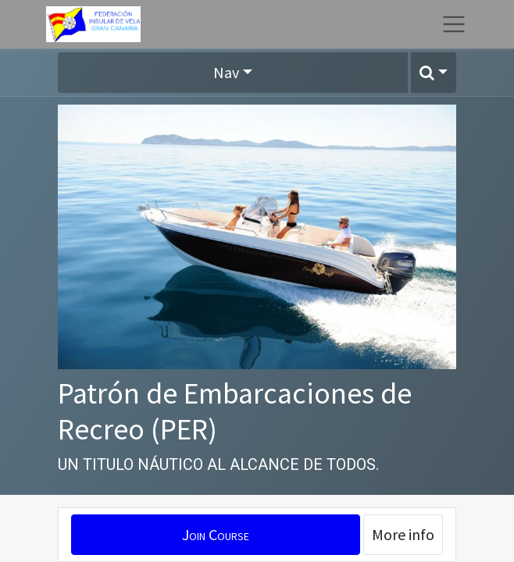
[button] (433, 72)
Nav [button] (226, 72)
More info (403, 534)
